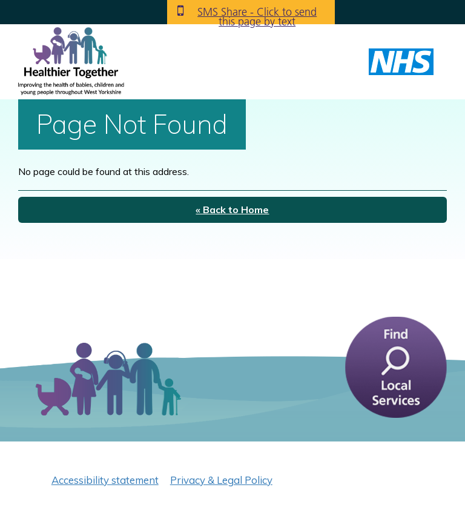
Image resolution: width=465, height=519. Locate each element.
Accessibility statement (105, 480)
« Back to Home (232, 209)
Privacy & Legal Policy (221, 480)
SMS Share (257, 14)
